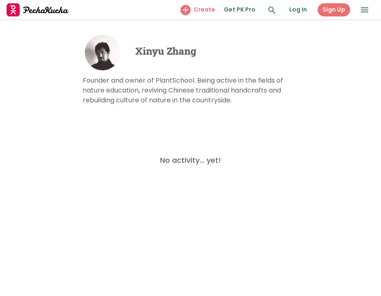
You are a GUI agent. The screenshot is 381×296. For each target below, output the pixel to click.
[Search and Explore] (272, 10)
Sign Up (334, 9)
